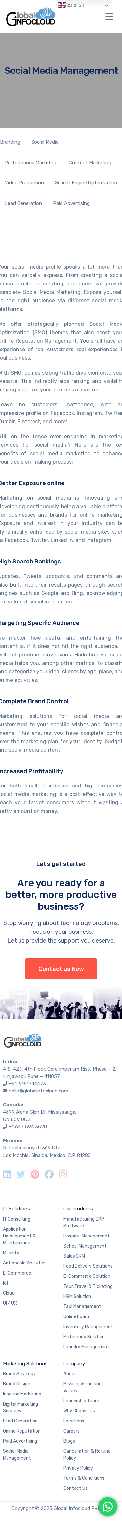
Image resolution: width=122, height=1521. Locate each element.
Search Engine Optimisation (86, 183)
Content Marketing (90, 162)
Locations (73, 1421)
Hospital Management (86, 1236)
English (71, 5)
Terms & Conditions (83, 1478)
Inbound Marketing (22, 1394)
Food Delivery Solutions (88, 1266)
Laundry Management (86, 1347)
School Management (85, 1246)
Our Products (78, 1208)
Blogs (69, 1441)
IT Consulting (16, 1219)
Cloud (9, 1293)
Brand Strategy (19, 1374)
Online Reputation (22, 1431)
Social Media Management (17, 1454)
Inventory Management (88, 1326)
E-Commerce (17, 1273)
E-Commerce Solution (86, 1276)
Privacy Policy (78, 1468)
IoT (6, 1283)
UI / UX (10, 1303)
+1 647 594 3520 (28, 1127)
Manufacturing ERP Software (83, 1222)
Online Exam (76, 1316)
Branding (10, 142)
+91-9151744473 (27, 1084)
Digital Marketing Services (20, 1407)
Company (74, 1364)
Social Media (45, 142)
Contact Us (75, 1488)
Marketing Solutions (25, 1364)
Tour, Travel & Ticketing (88, 1286)
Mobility (11, 1253)
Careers (71, 1431)
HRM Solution (77, 1296)
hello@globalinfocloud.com (38, 1091)
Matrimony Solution (84, 1337)
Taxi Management (82, 1306)
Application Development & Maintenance (19, 1236)
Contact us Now (61, 968)
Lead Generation (23, 203)
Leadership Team (81, 1401)
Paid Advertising (71, 203)
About (69, 1374)
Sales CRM (74, 1256)
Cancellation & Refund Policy (87, 1454)
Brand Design (16, 1384)
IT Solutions (16, 1208)
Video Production (24, 183)
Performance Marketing (31, 162)
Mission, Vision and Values (82, 1387)
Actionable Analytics (25, 1263)
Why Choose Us (79, 1411)
